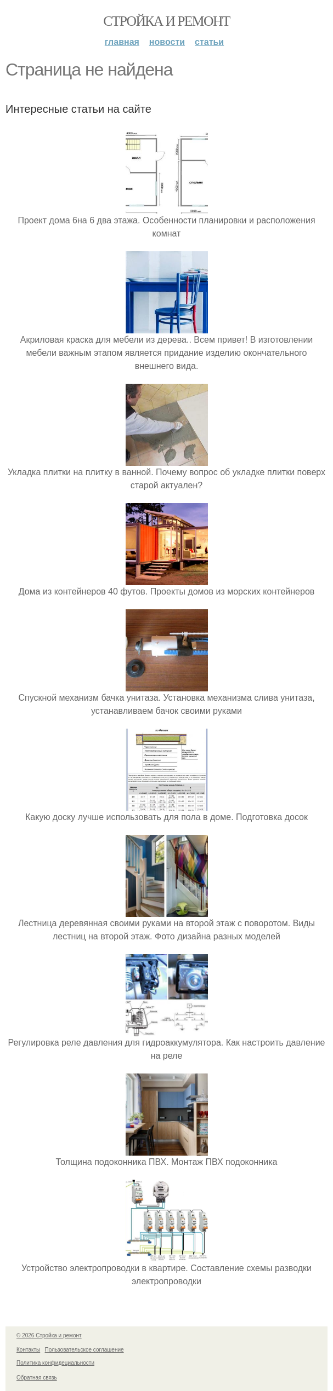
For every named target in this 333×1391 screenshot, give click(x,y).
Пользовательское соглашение (84, 1350)
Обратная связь (36, 1378)
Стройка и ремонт (166, 21)
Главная (122, 42)
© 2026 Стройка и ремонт (49, 1335)
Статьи (209, 42)
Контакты (28, 1350)
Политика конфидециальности (55, 1363)
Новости (167, 42)
